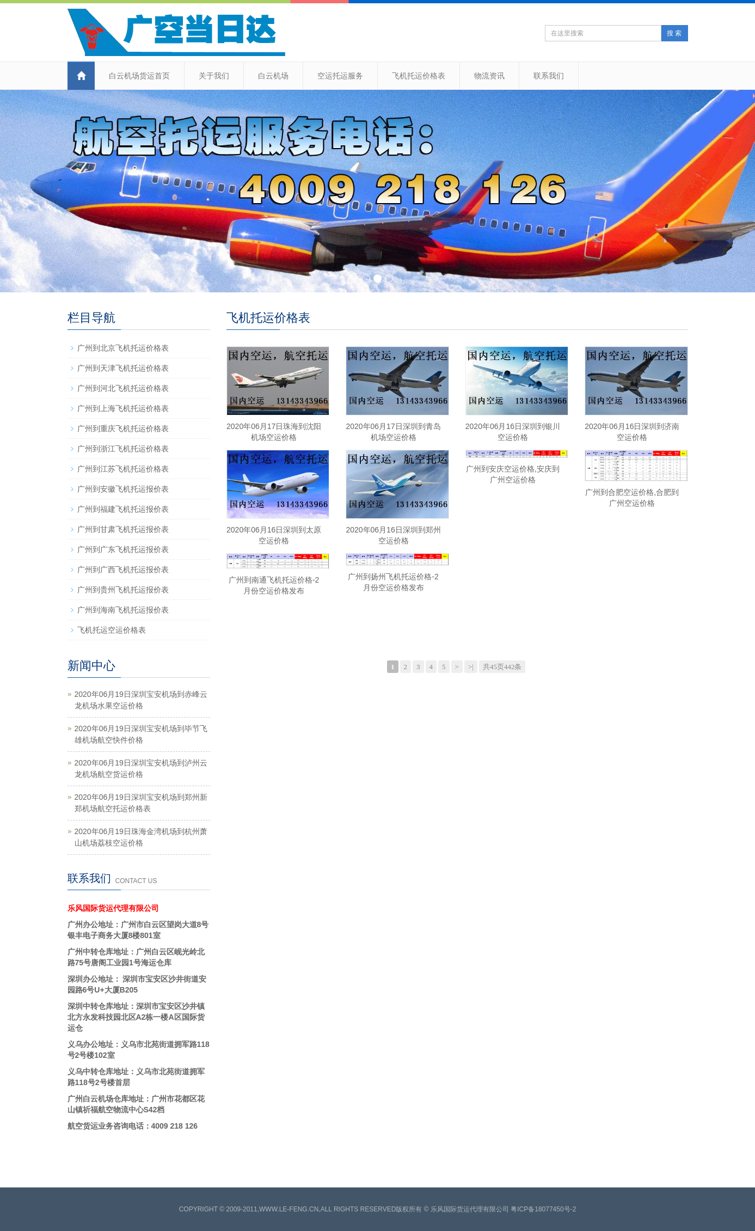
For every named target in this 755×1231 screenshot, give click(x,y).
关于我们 (214, 75)
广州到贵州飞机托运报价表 (123, 589)
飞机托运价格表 (418, 75)
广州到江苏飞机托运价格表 (123, 468)
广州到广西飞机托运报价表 (123, 569)
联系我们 (548, 75)
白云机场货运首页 (139, 75)
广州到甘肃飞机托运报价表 (123, 529)
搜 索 (674, 33)
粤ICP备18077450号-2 (543, 1209)
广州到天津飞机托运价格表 (123, 368)
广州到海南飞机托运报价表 (123, 609)
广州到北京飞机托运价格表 (123, 348)
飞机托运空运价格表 (111, 630)
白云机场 (273, 75)
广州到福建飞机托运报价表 (123, 509)
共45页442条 (502, 667)
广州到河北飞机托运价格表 (123, 388)
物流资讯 (489, 75)
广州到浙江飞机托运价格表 (123, 448)
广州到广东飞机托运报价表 (123, 549)
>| (471, 667)
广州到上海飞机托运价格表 (123, 408)
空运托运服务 (340, 75)
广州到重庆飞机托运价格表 (123, 428)
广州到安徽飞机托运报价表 (123, 489)
